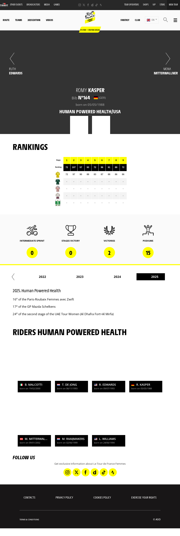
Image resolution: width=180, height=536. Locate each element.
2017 (63, 277)
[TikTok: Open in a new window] (96, 5)
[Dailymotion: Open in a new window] (92, 5)
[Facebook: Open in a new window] (88, 5)
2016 (26, 277)
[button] (151, 20)
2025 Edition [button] (34, 20)
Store (162, 4)
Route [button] (6, 20)
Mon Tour (173, 4)
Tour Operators (131, 4)
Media (47, 4)
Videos (49, 20)
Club (137, 20)
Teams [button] (18, 20)
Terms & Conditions (29, 519)
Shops (146, 4)
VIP (154, 4)
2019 (101, 277)
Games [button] (57, 4)
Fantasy (125, 20)
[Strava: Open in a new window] (101, 5)
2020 (138, 277)
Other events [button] (16, 4)
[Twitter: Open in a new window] (84, 5)
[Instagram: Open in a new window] (80, 5)
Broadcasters (33, 4)
